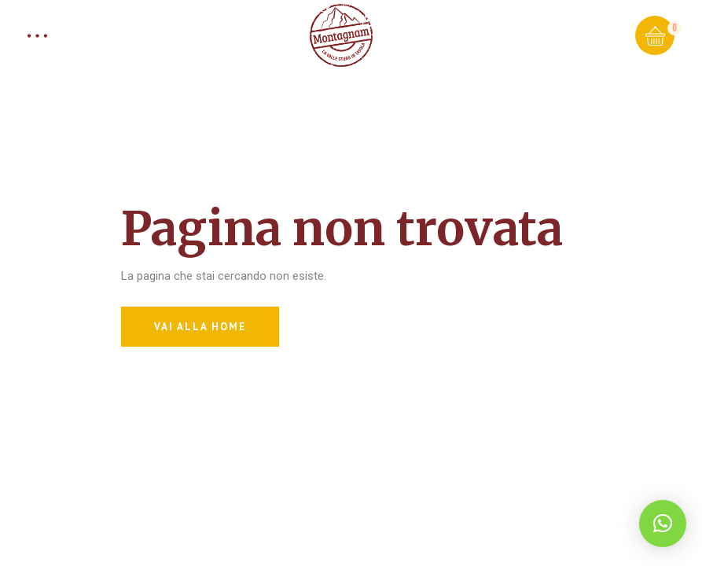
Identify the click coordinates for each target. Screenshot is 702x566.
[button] (662, 523)
